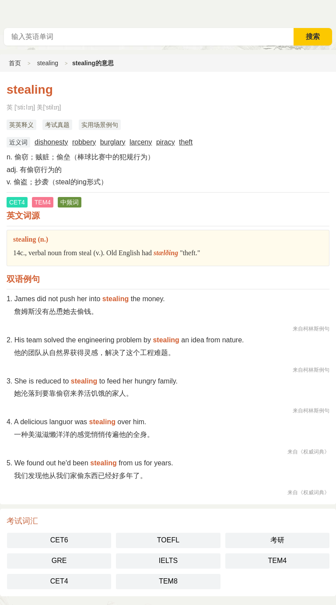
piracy (165, 142)
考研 (277, 540)
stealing (47, 63)
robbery (84, 142)
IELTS (168, 560)
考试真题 (57, 124)
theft (185, 142)
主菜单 (329, 13)
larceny (141, 142)
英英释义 (21, 124)
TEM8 (168, 581)
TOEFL (168, 540)
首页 (15, 63)
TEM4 (277, 560)
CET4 (59, 581)
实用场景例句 (99, 124)
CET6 (59, 540)
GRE (59, 560)
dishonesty (51, 142)
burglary (113, 142)
